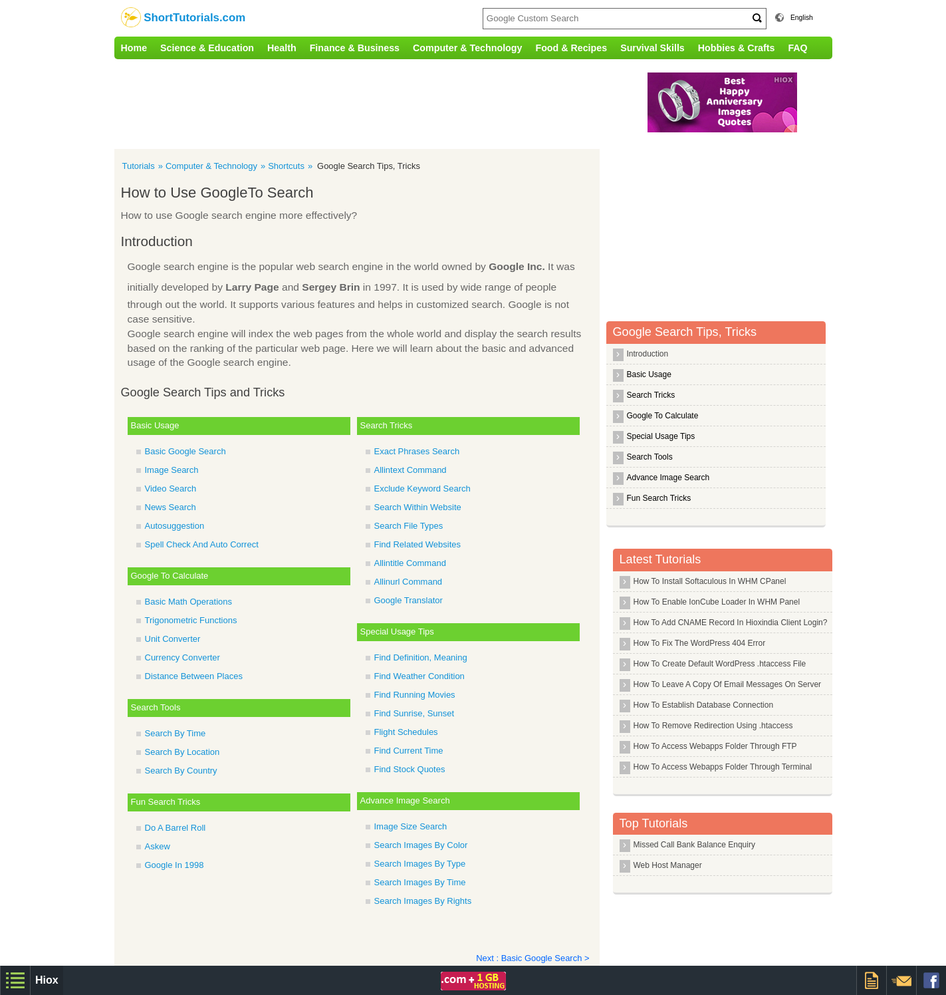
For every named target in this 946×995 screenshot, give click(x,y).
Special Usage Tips (397, 632)
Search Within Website (417, 507)
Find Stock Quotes (409, 769)
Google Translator (408, 600)
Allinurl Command (408, 582)
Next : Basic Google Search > (532, 958)
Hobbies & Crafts (736, 48)
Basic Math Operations (189, 602)
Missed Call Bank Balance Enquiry (694, 844)
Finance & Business (355, 48)
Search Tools (156, 707)
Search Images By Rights (423, 901)
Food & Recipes (571, 48)
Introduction (648, 353)
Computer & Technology (467, 48)
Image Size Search (410, 826)
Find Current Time (408, 751)
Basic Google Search (185, 451)
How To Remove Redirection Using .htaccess (713, 725)
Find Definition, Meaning (420, 657)
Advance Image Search (405, 800)
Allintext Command (410, 470)
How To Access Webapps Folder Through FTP (715, 746)
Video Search (171, 489)
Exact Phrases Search (417, 451)
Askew (157, 846)
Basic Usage (155, 425)
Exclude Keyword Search (422, 489)
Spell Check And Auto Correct (202, 544)
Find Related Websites (417, 544)
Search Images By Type (420, 864)
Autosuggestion (175, 526)
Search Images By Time (420, 882)
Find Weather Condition (419, 676)
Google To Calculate (170, 576)
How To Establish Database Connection (704, 705)
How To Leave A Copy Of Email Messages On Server (728, 684)
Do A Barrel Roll (175, 828)
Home (134, 48)
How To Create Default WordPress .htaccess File (720, 663)
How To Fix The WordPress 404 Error (700, 643)
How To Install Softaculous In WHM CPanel (710, 581)
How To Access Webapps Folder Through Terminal (723, 767)
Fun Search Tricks (166, 802)
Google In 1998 (174, 865)
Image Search (172, 470)
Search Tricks (386, 425)
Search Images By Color (421, 845)
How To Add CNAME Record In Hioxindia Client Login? (731, 622)
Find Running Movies (414, 695)
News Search (170, 507)
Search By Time (175, 733)
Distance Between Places (194, 676)
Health (281, 48)
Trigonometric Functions (191, 620)
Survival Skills (652, 48)
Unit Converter (173, 639)
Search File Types (408, 526)
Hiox (47, 980)
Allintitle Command (410, 563)
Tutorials (138, 166)
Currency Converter (182, 657)
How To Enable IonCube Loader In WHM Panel (717, 602)
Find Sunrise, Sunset (414, 713)
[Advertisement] (390, 102)
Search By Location (182, 752)
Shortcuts (286, 166)
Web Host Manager (668, 865)
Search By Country (181, 771)
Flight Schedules (406, 732)
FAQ (797, 48)
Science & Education (207, 48)
